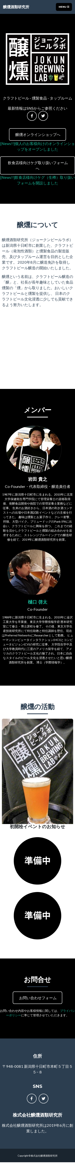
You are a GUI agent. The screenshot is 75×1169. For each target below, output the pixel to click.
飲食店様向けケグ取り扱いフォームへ (37, 165)
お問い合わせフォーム (37, 997)
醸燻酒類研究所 (16, 7)
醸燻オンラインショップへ (37, 134)
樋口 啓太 (37, 602)
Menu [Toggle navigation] (64, 6)
